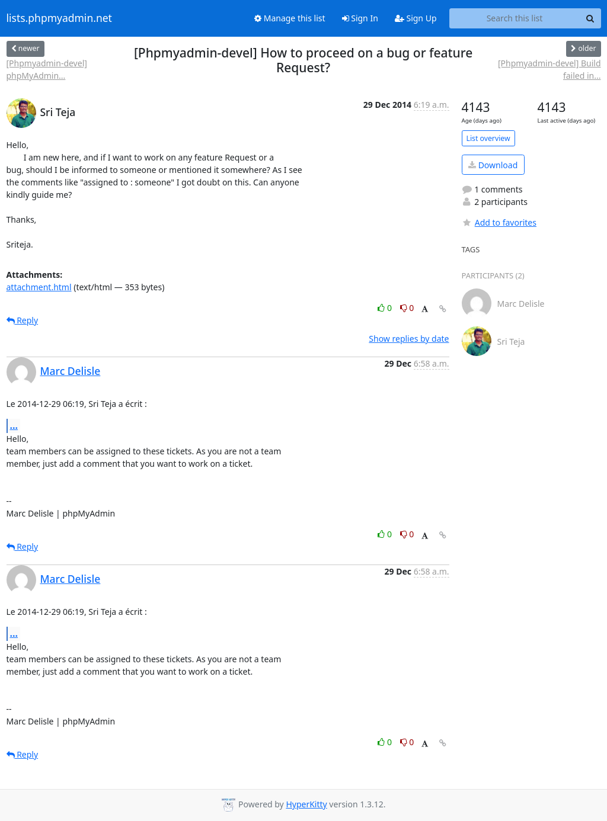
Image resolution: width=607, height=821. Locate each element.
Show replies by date (409, 338)
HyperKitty (306, 804)
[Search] (590, 18)
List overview (488, 138)
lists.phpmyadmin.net (59, 18)
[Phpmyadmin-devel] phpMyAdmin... (47, 69)
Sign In (360, 18)
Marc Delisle (70, 371)
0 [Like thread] (386, 307)
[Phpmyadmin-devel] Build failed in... (549, 69)
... (14, 425)
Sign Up (416, 18)
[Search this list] (514, 18)
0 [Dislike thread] (407, 307)
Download (492, 165)
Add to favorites (499, 222)
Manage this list (289, 18)
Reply (23, 320)
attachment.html (39, 287)
